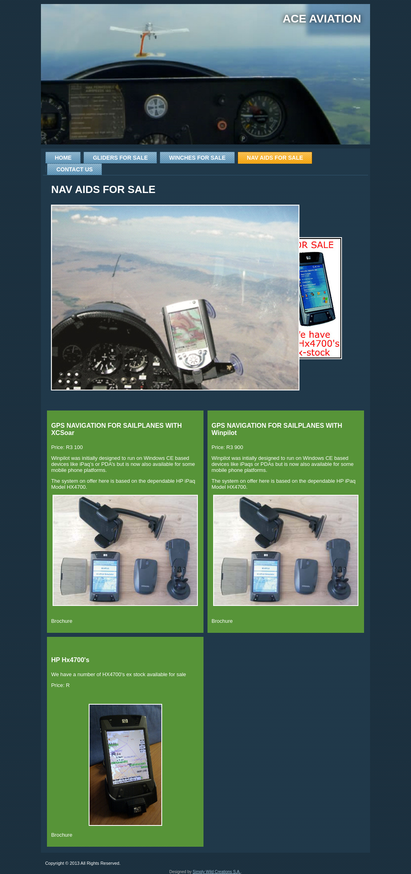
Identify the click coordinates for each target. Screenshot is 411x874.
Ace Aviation (322, 18)
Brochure (61, 621)
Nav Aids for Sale (275, 157)
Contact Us (74, 169)
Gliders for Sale (120, 157)
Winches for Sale (197, 157)
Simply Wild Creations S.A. (216, 872)
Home (63, 157)
